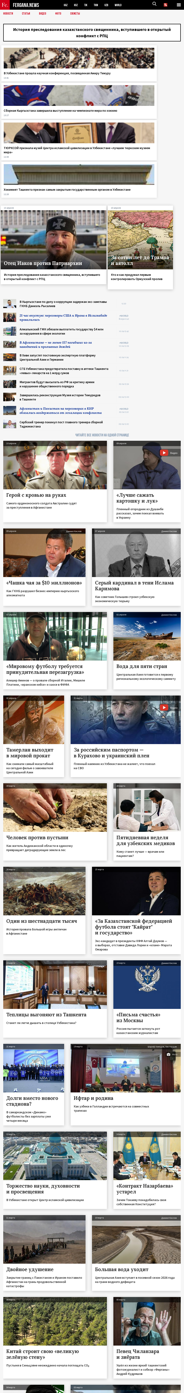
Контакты (11, 1383)
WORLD (121, 5)
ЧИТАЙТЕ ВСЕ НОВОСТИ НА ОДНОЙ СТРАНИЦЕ (102, 342)
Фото (60, 13)
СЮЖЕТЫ (77, 13)
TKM (97, 5)
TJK (87, 5)
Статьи (27, 13)
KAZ (66, 5)
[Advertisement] (158, 254)
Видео (44, 13)
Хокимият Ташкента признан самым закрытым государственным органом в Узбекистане (160, 85)
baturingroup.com (116, 1389)
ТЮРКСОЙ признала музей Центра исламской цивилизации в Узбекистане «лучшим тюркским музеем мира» (114, 90)
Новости (8, 13)
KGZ (77, 5)
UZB (108, 5)
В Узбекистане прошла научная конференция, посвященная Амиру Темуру (22, 83)
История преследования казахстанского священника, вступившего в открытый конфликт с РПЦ (92, 33)
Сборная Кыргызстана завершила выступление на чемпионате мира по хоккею (68, 85)
